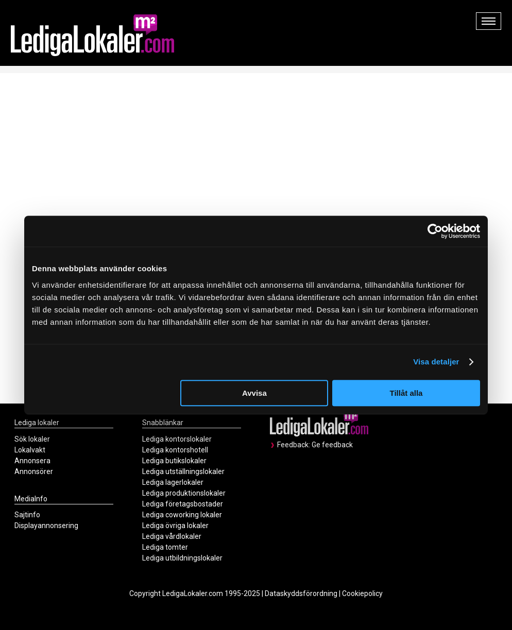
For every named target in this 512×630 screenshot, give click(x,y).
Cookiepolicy (362, 593)
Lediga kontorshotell (175, 450)
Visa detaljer (436, 361)
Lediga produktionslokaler (184, 493)
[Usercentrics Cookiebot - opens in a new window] (435, 231)
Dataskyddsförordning (301, 593)
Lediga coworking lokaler (182, 515)
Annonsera (32, 461)
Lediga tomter (165, 547)
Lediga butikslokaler (174, 461)
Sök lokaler (32, 439)
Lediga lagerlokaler (172, 482)
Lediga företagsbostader (182, 504)
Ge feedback (332, 445)
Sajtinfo (27, 515)
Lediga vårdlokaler (171, 536)
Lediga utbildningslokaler (182, 558)
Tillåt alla (405, 393)
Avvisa (254, 393)
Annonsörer (33, 471)
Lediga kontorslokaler (177, 439)
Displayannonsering (46, 525)
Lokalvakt (29, 450)
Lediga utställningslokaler (183, 471)
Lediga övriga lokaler (175, 525)
